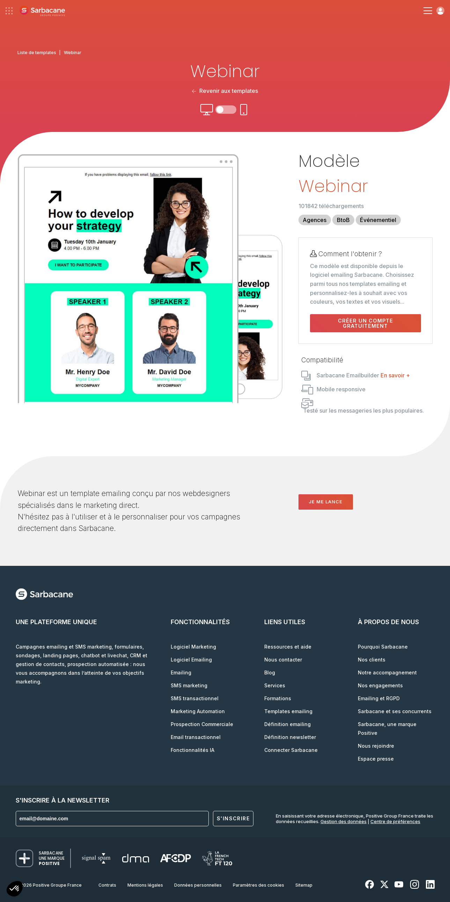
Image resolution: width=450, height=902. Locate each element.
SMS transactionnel (195, 698)
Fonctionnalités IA (192, 750)
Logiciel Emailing (191, 660)
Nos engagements (380, 685)
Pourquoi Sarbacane (383, 647)
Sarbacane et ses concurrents (394, 711)
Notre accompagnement (387, 672)
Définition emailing (287, 724)
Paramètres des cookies (258, 885)
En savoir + (395, 375)
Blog (269, 672)
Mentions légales (145, 885)
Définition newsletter (290, 737)
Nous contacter (283, 660)
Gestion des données (343, 821)
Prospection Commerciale (202, 724)
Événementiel (378, 219)
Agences (314, 219)
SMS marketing (189, 685)
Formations (277, 698)
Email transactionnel (196, 737)
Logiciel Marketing (193, 647)
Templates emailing (288, 711)
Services (274, 685)
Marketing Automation (198, 711)
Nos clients (371, 660)
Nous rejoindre (376, 746)
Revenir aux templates (225, 90)
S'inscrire (233, 818)
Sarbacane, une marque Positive (387, 728)
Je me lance (325, 501)
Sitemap (303, 885)
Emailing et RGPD (379, 698)
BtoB (343, 219)
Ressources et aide (287, 647)
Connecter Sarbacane (291, 750)
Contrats (107, 885)
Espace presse (376, 759)
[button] (14, 889)
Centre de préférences (395, 821)
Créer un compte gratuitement (365, 323)
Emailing (181, 672)
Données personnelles (198, 885)
